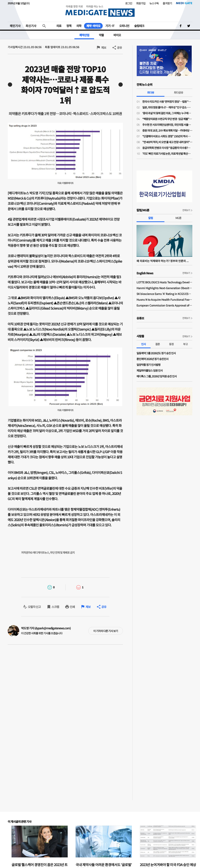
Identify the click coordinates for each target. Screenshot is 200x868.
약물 (101, 35)
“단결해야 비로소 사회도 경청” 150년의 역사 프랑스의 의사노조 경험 (167, 136)
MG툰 (178, 218)
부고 (185, 344)
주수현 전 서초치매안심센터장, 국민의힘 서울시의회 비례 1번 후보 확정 (167, 125)
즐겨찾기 (167, 3)
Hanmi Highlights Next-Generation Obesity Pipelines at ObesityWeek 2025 (164, 288)
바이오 (117, 35)
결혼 (157, 344)
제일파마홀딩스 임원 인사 (150, 370)
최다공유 (178, 92)
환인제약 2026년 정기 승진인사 (152, 359)
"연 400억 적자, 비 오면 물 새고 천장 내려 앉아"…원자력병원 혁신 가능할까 (167, 142)
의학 (78, 26)
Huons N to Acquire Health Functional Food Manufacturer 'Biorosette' (164, 299)
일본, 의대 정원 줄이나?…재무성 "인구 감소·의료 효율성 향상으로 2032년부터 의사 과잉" (167, 107)
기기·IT (109, 26)
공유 (119, 47)
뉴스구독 (154, 3)
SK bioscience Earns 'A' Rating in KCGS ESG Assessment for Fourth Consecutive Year (164, 294)
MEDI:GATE (184, 3)
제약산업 (84, 35)
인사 (143, 344)
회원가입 (140, 3)
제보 (103, 47)
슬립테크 (139, 26)
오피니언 (124, 26)
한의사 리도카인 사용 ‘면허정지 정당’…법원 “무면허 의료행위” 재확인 (167, 101)
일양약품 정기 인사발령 (148, 365)
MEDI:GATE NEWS (100, 11)
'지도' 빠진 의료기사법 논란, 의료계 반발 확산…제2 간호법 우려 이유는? (167, 153)
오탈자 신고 (34, 607)
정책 (68, 26)
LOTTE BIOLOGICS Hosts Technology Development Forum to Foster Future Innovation (164, 282)
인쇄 (72, 607)
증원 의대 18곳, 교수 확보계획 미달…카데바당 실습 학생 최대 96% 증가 (167, 130)
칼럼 (150, 218)
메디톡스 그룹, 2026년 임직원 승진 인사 (157, 376)
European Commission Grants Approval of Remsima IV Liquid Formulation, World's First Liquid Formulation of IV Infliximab (164, 305)
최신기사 (31, 26)
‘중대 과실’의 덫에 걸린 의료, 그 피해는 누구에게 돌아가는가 (167, 113)
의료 (58, 26)
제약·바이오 (93, 26)
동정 (171, 344)
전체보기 (186, 210)
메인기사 (15, 26)
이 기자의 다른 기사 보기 (105, 631)
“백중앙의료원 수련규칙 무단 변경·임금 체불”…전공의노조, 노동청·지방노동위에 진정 (167, 119)
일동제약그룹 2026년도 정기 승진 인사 (156, 353)
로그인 (128, 3)
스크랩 (55, 607)
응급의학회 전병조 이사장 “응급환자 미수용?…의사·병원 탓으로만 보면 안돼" (167, 148)
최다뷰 (150, 92)
